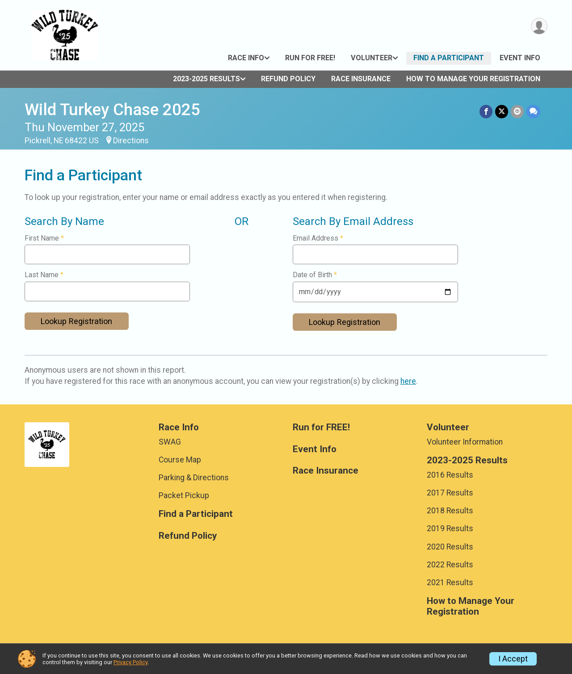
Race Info (246, 58)
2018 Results (450, 510)
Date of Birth (315, 275)
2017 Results (450, 492)
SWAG (170, 441)
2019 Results (450, 528)
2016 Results (450, 474)
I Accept (513, 658)
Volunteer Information (465, 441)
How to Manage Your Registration (473, 79)
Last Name (44, 275)
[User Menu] (539, 26)
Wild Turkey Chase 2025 (112, 109)
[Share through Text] (533, 111)
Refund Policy (288, 79)
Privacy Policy (130, 662)
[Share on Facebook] (485, 111)
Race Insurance (361, 79)
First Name (44, 238)
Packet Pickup (184, 495)
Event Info (520, 58)
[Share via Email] (517, 111)
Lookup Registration (76, 321)
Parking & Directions (194, 477)
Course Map (180, 459)
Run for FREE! (310, 58)
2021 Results (450, 582)
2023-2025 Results (206, 79)
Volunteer (371, 58)
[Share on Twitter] (501, 111)
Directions (131, 140)
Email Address (318, 238)
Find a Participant (448, 58)
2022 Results (450, 564)
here (408, 381)
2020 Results (450, 546)
